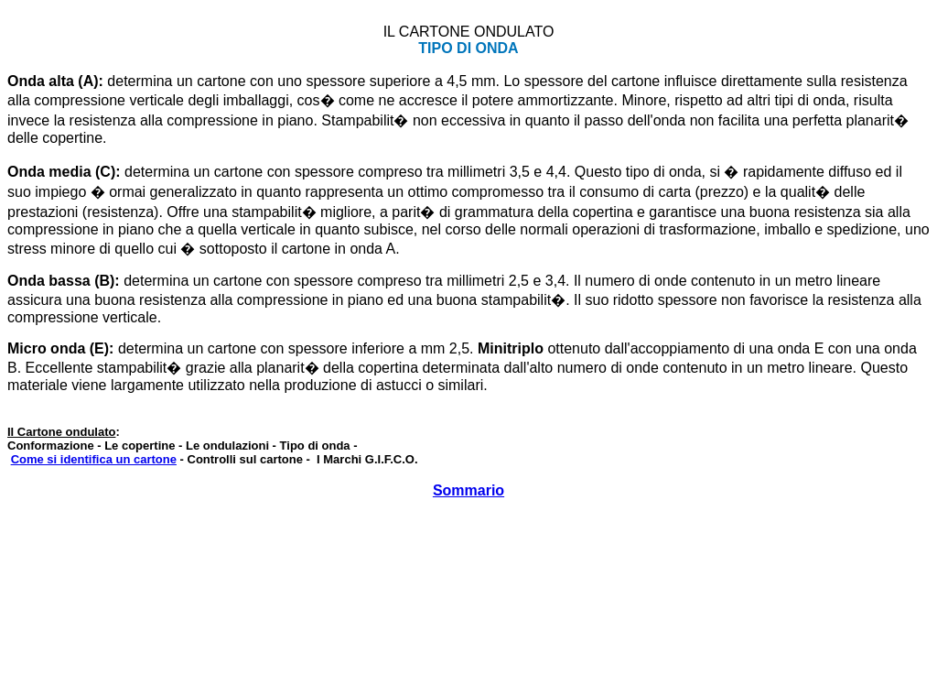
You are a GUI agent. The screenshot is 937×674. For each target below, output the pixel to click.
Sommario (468, 490)
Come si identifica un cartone (94, 459)
